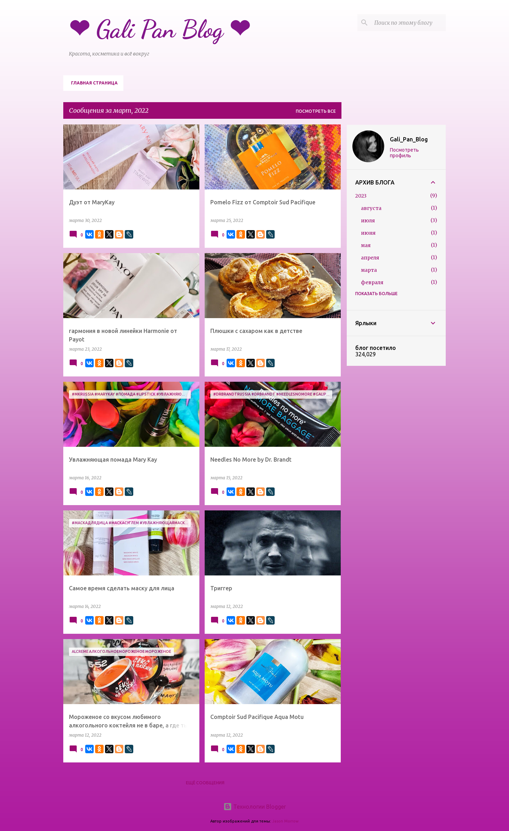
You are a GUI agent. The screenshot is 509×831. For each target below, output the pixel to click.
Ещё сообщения (205, 782)
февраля (372, 282)
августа (371, 208)
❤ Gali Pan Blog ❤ (159, 29)
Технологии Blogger (254, 806)
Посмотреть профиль (404, 152)
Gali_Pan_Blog (409, 139)
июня (368, 233)
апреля (370, 257)
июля (368, 220)
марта (369, 270)
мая (366, 245)
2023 (361, 196)
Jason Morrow (285, 821)
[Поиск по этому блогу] (408, 22)
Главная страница (94, 83)
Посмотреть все (316, 111)
